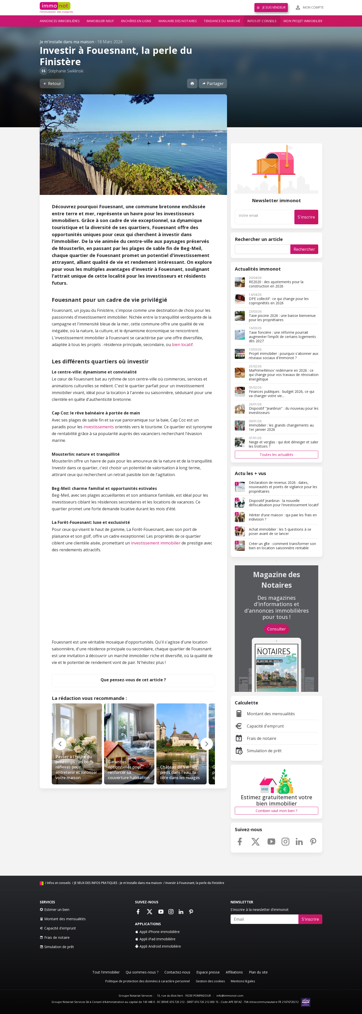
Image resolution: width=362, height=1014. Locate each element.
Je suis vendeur (271, 7)
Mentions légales (243, 981)
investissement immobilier (155, 543)
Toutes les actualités (276, 454)
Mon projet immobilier (303, 21)
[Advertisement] (133, 603)
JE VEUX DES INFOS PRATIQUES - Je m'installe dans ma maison (118, 883)
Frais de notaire (255, 738)
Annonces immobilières (60, 21)
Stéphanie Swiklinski (65, 71)
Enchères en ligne (136, 21)
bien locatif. (183, 344)
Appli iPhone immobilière (157, 931)
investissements (98, 427)
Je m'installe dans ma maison (67, 42)
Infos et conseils (262, 21)
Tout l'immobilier (106, 972)
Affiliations (234, 972)
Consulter (276, 629)
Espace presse (208, 972)
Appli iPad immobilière (155, 939)
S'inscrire (306, 217)
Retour (52, 83)
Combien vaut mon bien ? (276, 810)
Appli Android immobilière (158, 946)
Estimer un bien (54, 909)
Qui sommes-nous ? (142, 972)
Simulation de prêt (258, 751)
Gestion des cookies (210, 981)
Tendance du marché (222, 21)
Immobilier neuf (100, 21)
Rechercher (304, 249)
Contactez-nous (177, 972)
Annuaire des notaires (177, 21)
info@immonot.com (229, 995)
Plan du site (258, 972)
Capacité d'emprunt (259, 726)
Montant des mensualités (265, 714)
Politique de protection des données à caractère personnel (147, 981)
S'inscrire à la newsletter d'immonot (260, 909)
